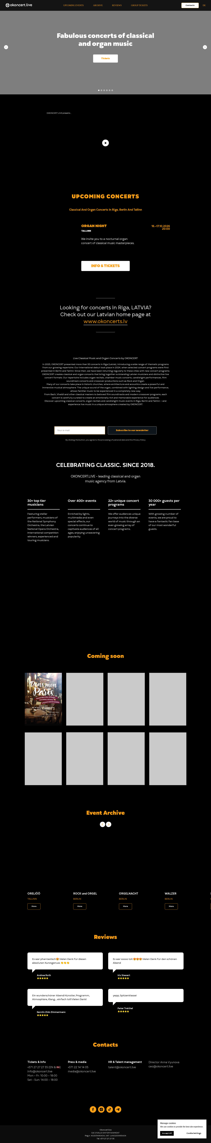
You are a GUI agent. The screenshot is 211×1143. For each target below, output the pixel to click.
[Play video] (105, 143)
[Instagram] (101, 1109)
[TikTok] (109, 1109)
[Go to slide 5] (109, 90)
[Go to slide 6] (112, 90)
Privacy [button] (136, 440)
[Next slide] (205, 47)
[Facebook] (93, 1109)
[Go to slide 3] (104, 90)
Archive (98, 5)
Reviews (117, 5)
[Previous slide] (6, 47)
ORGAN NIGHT (94, 225)
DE (204, 5)
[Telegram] (118, 1109)
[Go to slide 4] (107, 90)
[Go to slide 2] (101, 90)
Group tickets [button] (139, 5)
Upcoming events (73, 5)
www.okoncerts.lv (105, 321)
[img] (58, 249)
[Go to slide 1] (98, 90)
